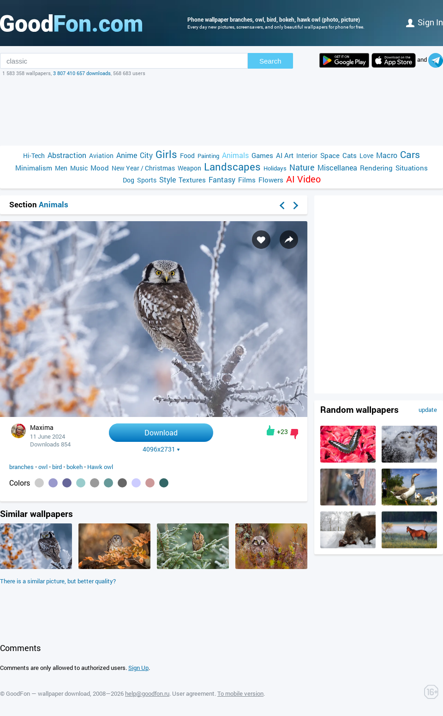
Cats (349, 155)
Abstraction (67, 155)
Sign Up (138, 667)
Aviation (101, 155)
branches (21, 467)
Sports (146, 180)
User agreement (193, 693)
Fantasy (222, 179)
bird (57, 467)
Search (270, 61)
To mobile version (240, 693)
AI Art (284, 155)
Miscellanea (337, 167)
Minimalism (33, 167)
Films (247, 179)
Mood (99, 167)
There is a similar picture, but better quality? (58, 581)
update (428, 409)
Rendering (376, 167)
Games (262, 155)
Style (167, 179)
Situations (411, 167)
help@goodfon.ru (147, 693)
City (146, 155)
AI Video (303, 179)
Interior (306, 155)
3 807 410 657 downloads (82, 73)
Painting (208, 156)
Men (61, 168)
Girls (166, 154)
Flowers (270, 179)
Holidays (275, 168)
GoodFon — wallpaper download (48, 693)
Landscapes (232, 166)
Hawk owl (100, 467)
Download (161, 432)
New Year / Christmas (143, 168)
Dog (128, 180)
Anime (126, 155)
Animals (235, 155)
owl (43, 467)
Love (366, 155)
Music (79, 168)
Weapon (189, 168)
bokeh (74, 467)
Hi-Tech (34, 155)
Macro (386, 155)
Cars (410, 154)
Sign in (424, 22)
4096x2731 (161, 449)
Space (330, 155)
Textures (192, 179)
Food (187, 155)
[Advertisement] (221, 111)
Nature (302, 167)
